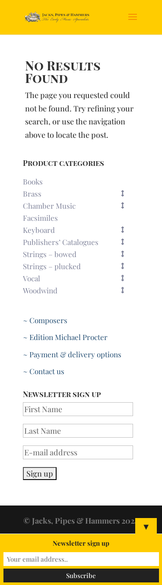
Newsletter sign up (81, 543)
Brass (78, 194)
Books (33, 181)
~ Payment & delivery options (72, 354)
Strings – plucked (78, 266)
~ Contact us (43, 371)
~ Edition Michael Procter (65, 337)
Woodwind (78, 290)
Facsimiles (40, 218)
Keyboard (78, 230)
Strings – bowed (78, 254)
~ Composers (45, 320)
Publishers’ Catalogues (78, 242)
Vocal (78, 278)
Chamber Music (78, 206)
